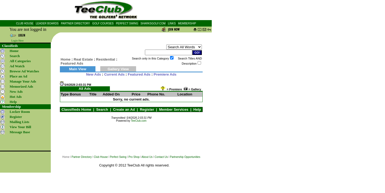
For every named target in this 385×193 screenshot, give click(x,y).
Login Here (17, 40)
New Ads (93, 74)
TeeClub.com (139, 120)
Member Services (173, 109)
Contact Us (161, 156)
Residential (105, 59)
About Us (146, 156)
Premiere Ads (165, 74)
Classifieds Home (76, 109)
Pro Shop (134, 156)
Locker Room (20, 112)
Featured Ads (139, 74)
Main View (77, 69)
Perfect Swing (118, 156)
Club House (101, 156)
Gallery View (118, 69)
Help (197, 109)
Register (147, 109)
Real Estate (83, 59)
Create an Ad (124, 109)
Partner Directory (82, 156)
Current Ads (114, 74)
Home (14, 51)
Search (102, 109)
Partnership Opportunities (185, 156)
